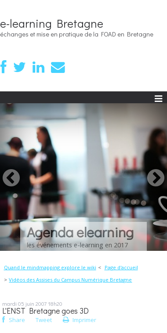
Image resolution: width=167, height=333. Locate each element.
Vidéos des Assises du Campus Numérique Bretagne (70, 279)
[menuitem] (52, 267)
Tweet (44, 320)
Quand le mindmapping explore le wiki (50, 267)
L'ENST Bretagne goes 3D (45, 311)
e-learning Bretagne (51, 23)
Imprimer (79, 320)
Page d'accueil (121, 267)
